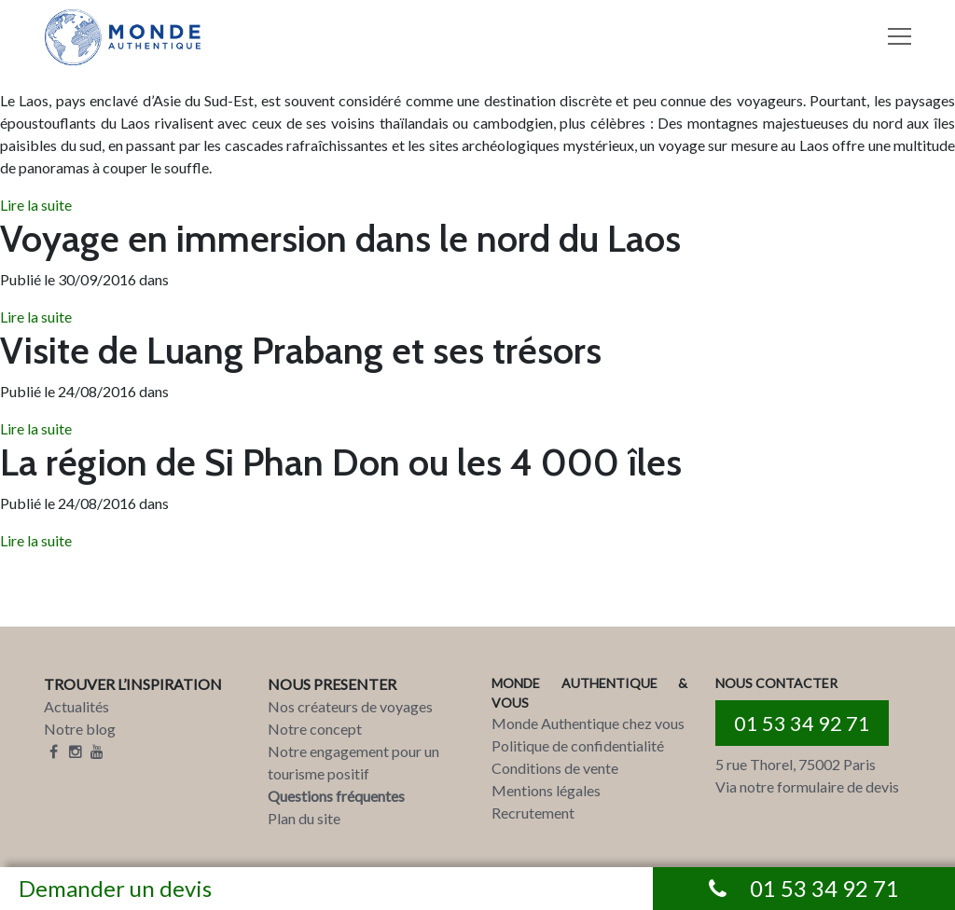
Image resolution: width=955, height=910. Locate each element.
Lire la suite (36, 205)
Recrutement (532, 812)
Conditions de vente (554, 768)
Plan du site (304, 818)
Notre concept (315, 729)
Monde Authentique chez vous (588, 723)
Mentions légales (546, 790)
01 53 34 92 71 (802, 723)
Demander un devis (115, 888)
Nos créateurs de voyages (350, 706)
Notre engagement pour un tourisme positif (353, 762)
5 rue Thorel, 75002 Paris (795, 764)
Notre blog (80, 729)
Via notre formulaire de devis (807, 786)
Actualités (76, 706)
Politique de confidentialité (577, 745)
